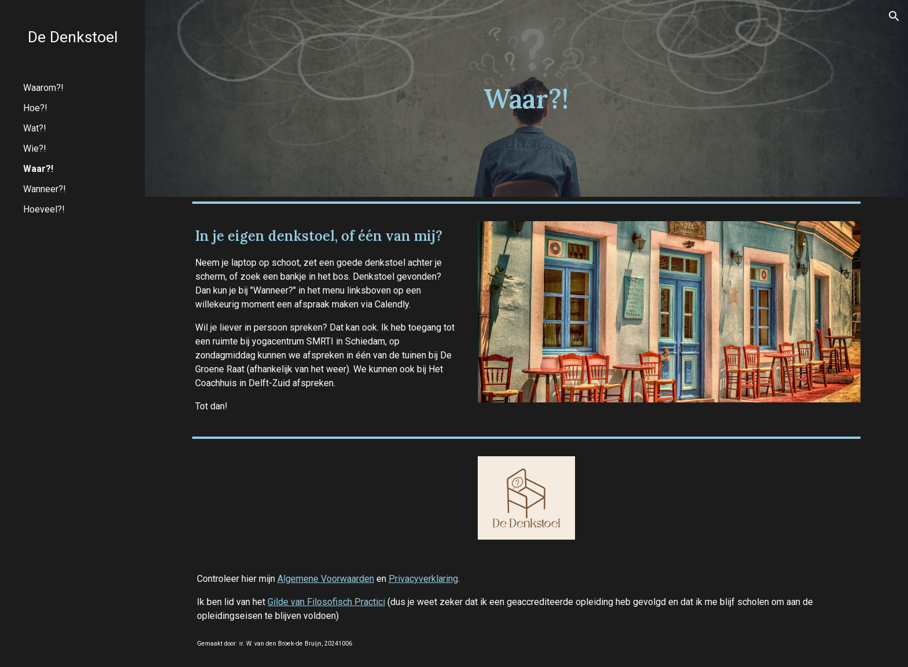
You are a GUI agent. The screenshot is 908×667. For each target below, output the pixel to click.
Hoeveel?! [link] (44, 209)
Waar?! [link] (38, 168)
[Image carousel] (669, 311)
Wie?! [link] (34, 148)
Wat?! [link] (34, 128)
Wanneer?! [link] (44, 189)
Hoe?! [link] (35, 107)
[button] (894, 16)
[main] (526, 99)
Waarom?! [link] (43, 87)
